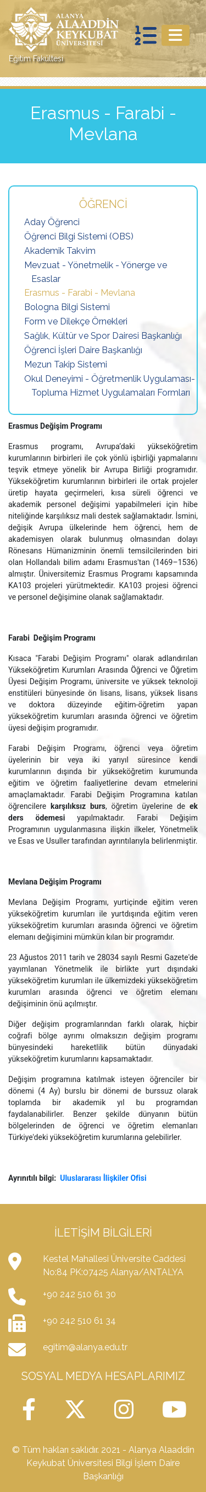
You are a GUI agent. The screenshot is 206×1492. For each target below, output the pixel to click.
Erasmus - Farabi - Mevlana (79, 292)
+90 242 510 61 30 (79, 1294)
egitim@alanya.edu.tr (85, 1347)
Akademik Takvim (60, 251)
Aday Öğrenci (52, 222)
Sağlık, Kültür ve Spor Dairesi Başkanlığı (103, 336)
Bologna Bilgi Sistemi (67, 307)
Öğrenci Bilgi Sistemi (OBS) (78, 236)
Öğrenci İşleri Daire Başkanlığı (83, 350)
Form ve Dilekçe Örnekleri (75, 321)
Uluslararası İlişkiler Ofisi (103, 1178)
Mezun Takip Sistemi (65, 364)
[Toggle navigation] (176, 35)
